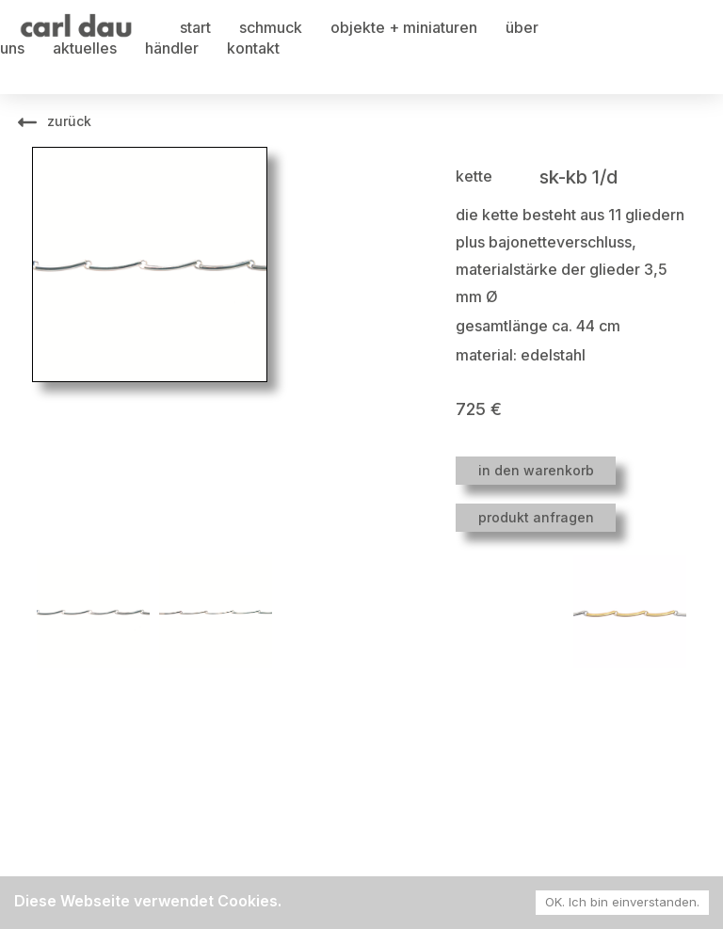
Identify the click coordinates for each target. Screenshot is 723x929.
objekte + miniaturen (403, 27)
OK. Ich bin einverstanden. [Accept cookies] (622, 901)
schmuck (270, 27)
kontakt (253, 48)
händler (172, 48)
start (195, 27)
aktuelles (85, 48)
